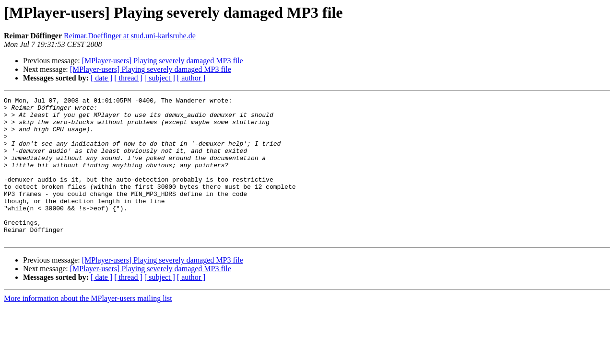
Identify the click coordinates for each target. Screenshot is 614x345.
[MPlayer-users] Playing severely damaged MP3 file (162, 61)
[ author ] (191, 78)
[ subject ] (159, 78)
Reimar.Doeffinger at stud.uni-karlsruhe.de (130, 36)
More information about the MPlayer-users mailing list (88, 327)
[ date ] (101, 78)
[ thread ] (128, 78)
